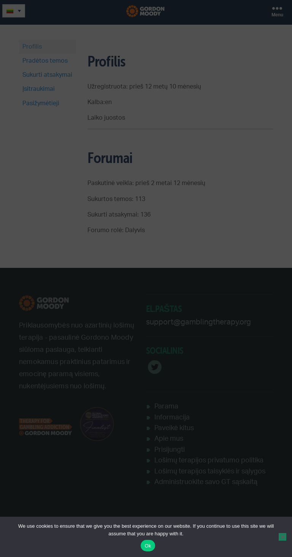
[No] (282, 537)
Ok (147, 546)
